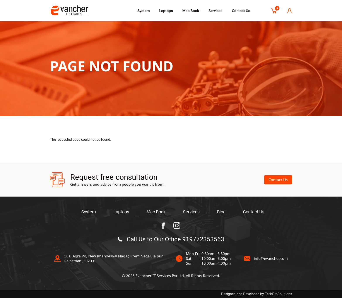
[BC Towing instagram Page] (176, 225)
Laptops (166, 11)
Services (215, 11)
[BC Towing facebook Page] (163, 226)
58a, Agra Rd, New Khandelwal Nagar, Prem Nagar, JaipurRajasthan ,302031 (113, 258)
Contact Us (241, 11)
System (143, 11)
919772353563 (203, 239)
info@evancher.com (271, 258)
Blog (221, 211)
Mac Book (190, 11)
